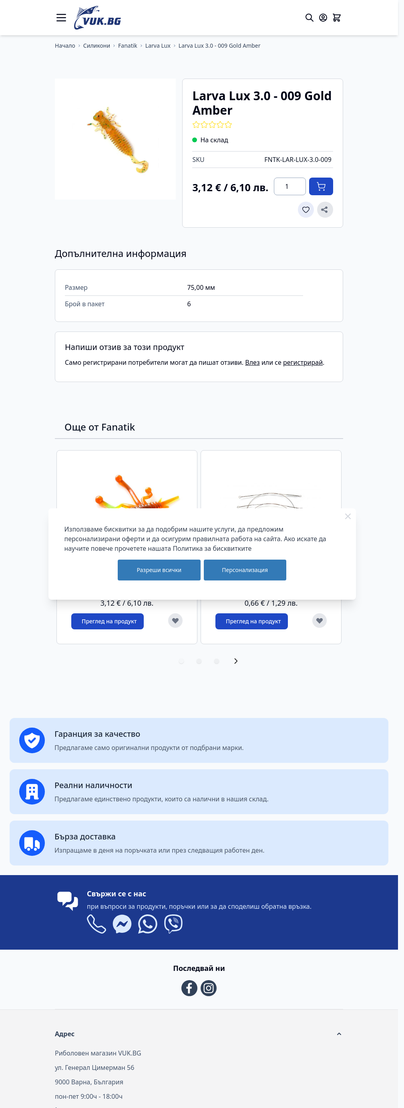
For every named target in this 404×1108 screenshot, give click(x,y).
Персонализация (245, 570)
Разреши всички (159, 570)
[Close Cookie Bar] (348, 516)
